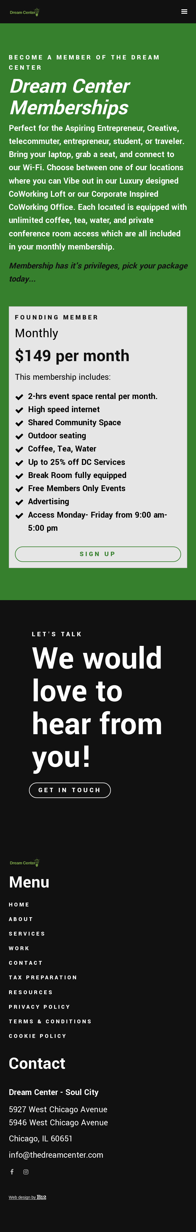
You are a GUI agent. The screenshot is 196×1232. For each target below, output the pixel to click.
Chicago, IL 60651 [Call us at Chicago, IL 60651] (41, 1139)
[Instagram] (26, 1172)
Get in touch (70, 790)
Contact (26, 963)
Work (19, 948)
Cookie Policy (38, 1036)
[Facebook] (12, 1172)
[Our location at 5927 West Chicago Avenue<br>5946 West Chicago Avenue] (98, 1116)
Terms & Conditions (50, 1021)
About (21, 919)
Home (19, 904)
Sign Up (98, 554)
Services (27, 934)
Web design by (27, 1197)
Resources (31, 992)
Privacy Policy (40, 1007)
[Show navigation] (183, 11)
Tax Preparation (43, 977)
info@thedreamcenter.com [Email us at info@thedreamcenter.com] (56, 1155)
